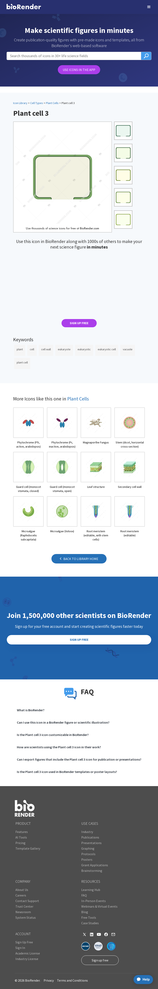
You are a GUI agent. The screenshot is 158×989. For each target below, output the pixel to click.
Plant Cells (52, 103)
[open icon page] (28, 428)
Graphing (87, 848)
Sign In (20, 948)
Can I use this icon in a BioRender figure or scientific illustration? (63, 722)
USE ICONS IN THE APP (79, 70)
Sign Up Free (24, 942)
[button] (148, 7)
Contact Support (27, 901)
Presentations (91, 843)
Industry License (26, 959)
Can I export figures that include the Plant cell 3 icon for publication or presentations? (79, 759)
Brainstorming (91, 871)
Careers (20, 895)
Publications (90, 837)
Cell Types (36, 103)
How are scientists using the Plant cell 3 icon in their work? (59, 747)
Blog (84, 912)
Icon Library (20, 103)
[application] (142, 979)
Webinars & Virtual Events (99, 906)
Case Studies (90, 923)
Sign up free (100, 960)
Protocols (88, 854)
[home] (24, 7)
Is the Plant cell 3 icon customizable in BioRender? (53, 735)
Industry (87, 832)
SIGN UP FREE (79, 323)
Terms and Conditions (72, 980)
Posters (86, 859)
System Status (25, 917)
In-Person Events (93, 901)
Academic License (27, 953)
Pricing (20, 843)
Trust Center (24, 906)
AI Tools (21, 837)
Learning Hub (90, 890)
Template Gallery (27, 848)
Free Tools (88, 917)
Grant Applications (94, 865)
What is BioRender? (30, 710)
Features (21, 832)
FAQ (84, 895)
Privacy (49, 980)
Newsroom (23, 912)
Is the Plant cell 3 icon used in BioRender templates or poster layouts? (67, 772)
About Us (21, 890)
